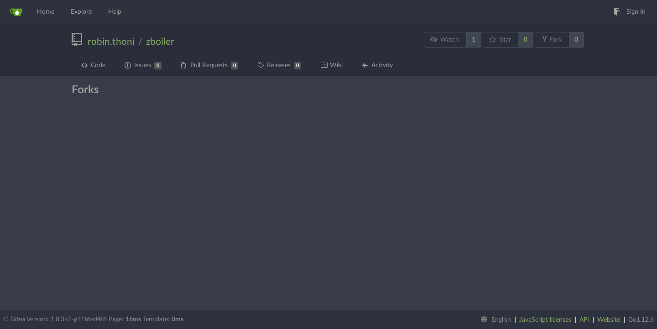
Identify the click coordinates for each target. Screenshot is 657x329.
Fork (552, 39)
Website (608, 320)
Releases (279, 65)
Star (500, 39)
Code (93, 65)
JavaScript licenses (545, 320)
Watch (444, 39)
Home (45, 12)
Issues (143, 65)
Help (114, 12)
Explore (81, 12)
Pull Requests (209, 65)
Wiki (331, 65)
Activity (377, 65)
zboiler (160, 42)
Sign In (630, 12)
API (584, 320)
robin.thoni (111, 42)
